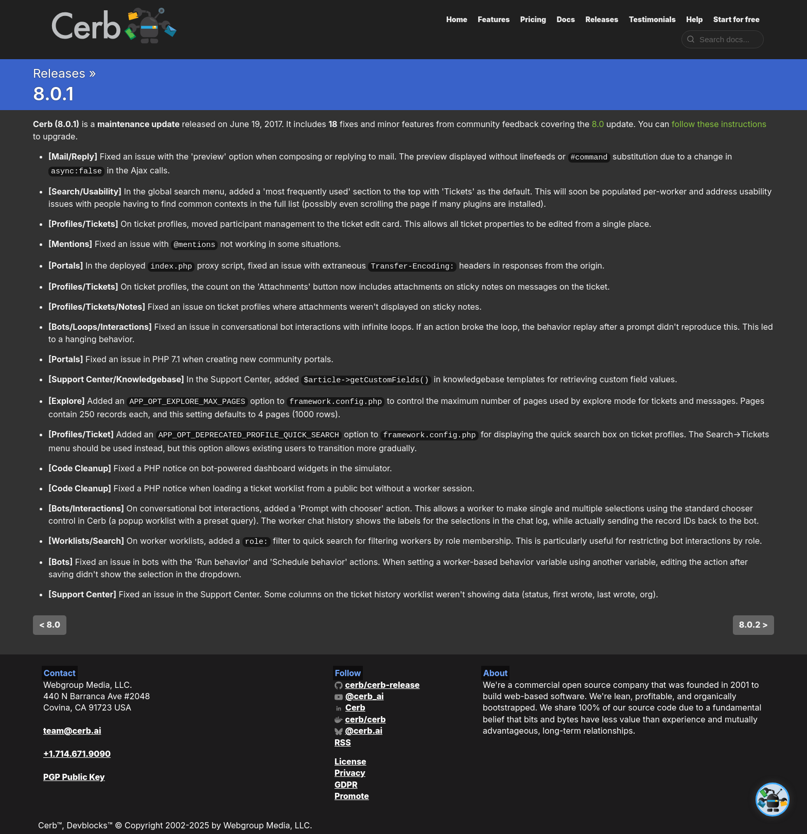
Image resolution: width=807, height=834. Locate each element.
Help (694, 19)
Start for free (736, 19)
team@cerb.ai (72, 720)
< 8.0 (49, 614)
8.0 (598, 124)
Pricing (533, 19)
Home (456, 19)
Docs (566, 19)
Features (494, 19)
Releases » (64, 73)
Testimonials (652, 19)
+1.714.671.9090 (77, 743)
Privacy (350, 762)
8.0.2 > (753, 614)
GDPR (346, 774)
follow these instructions (719, 124)
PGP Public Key (74, 766)
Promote (352, 785)
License (350, 751)
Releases (602, 19)
